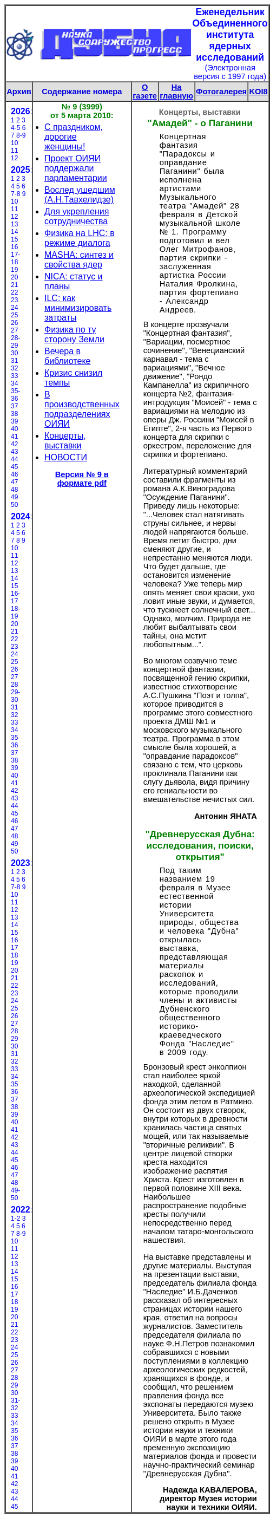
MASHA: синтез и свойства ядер (79, 259)
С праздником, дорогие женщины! (73, 136)
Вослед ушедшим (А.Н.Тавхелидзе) (79, 194)
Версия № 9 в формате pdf (82, 478)
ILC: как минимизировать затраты (77, 308)
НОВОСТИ (65, 457)
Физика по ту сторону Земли (74, 334)
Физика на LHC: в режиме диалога (79, 238)
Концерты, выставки (65, 440)
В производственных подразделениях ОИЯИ (82, 409)
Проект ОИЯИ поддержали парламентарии (75, 168)
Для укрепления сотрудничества (76, 216)
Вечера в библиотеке (67, 356)
